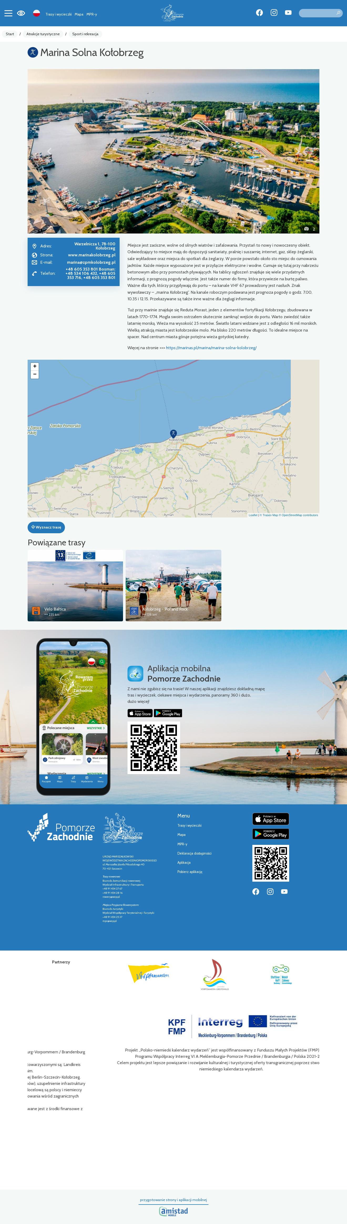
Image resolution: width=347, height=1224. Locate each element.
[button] (50, 151)
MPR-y (91, 14)
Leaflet (253, 515)
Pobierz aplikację (189, 872)
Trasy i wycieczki (58, 14)
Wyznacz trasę (46, 527)
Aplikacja (184, 863)
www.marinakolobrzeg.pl (91, 254)
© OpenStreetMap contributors (298, 515)
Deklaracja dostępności (194, 853)
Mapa (79, 14)
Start (10, 34)
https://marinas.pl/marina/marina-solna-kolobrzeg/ (211, 347)
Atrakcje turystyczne (43, 34)
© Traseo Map (269, 515)
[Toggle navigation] (8, 13)
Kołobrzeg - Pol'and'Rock (165, 609)
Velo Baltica (55, 609)
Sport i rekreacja (85, 34)
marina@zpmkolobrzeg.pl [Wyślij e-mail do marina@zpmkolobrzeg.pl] (91, 262)
